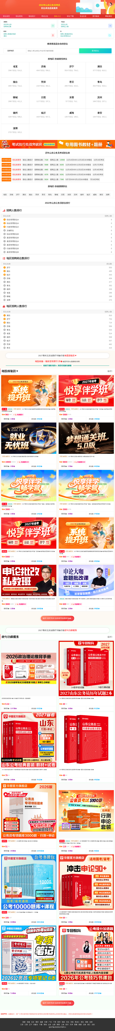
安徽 (28, 1022)
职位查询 (19, 16)
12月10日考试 (99, 160)
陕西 (58, 1024)
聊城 (56, 195)
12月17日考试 (98, 165)
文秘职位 (10, 230)
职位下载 (70, 16)
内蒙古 (35, 1024)
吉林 (91, 1022)
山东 (49, 1024)
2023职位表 (6, 165)
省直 (5, 195)
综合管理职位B (13, 234)
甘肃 (45, 1022)
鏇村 (110, 371)
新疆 (80, 1024)
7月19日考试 (94, 179)
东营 (69, 195)
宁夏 (40, 1024)
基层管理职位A (13, 241)
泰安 (101, 195)
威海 (95, 195)
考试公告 (44, 16)
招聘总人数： (57, 160)
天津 (71, 1024)
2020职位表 (6, 179)
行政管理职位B (13, 248)
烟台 (30, 195)
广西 (54, 1022)
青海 (45, 1024)
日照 (62, 195)
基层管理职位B (13, 238)
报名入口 (57, 16)
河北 (67, 1022)
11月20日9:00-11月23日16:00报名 (78, 174)
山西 (53, 1024)
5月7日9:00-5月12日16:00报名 (77, 179)
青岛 (50, 195)
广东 (50, 1022)
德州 (82, 195)
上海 (62, 1024)
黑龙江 (77, 1022)
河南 (72, 1022)
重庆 (37, 1022)
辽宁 (30, 1024)
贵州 (58, 1022)
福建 (41, 1022)
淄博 (107, 195)
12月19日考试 (98, 170)
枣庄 (43, 195)
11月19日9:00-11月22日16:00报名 (78, 165)
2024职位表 (6, 160)
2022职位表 (6, 170)
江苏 (21, 1024)
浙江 (88, 1024)
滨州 (75, 195)
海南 (63, 1022)
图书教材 (96, 16)
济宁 (18, 195)
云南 (84, 1024)
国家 (24, 1022)
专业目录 (83, 16)
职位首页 (6, 16)
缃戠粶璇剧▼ (10, 371)
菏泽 (37, 195)
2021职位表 (6, 174)
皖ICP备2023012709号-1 (57, 1027)
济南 (11, 195)
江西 (26, 1024)
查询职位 (95, 51)
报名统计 (32, 16)
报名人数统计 (28, 160)
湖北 (82, 1022)
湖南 (86, 1022)
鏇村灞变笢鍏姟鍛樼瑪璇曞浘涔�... (57, 1003)
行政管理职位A (13, 227)
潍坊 (24, 195)
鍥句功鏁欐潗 (10, 636)
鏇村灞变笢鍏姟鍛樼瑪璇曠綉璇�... (57, 618)
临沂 (88, 195)
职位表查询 (17, 160)
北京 (32, 1022)
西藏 (75, 1024)
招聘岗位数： (41, 160)
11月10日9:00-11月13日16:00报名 (79, 160)
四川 (67, 1024)
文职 (93, 1024)
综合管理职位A (13, 220)
